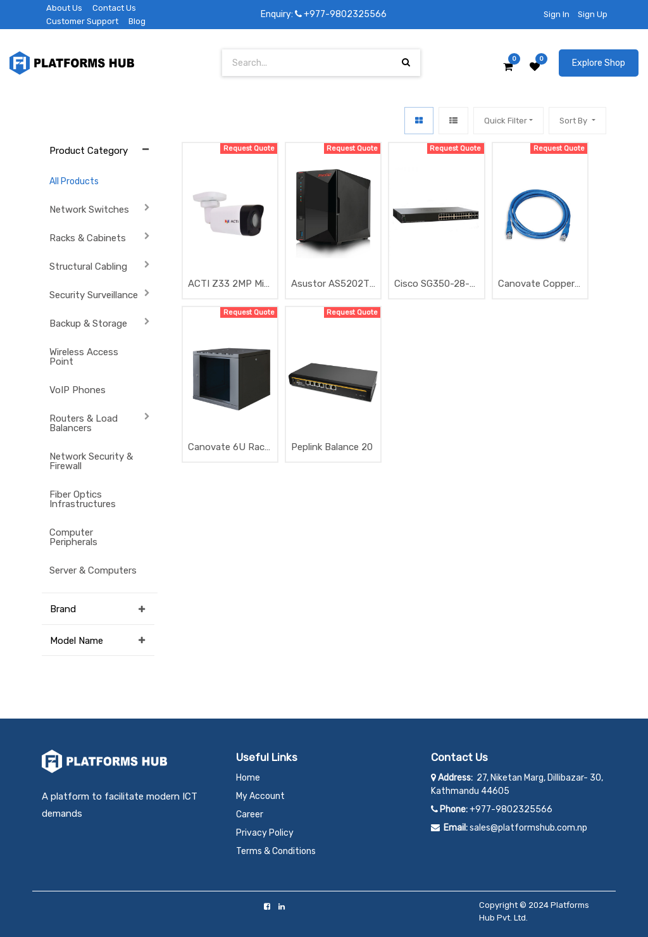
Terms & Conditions (276, 851)
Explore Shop (598, 63)
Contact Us (114, 8)
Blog (137, 21)
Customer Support (82, 21)
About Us (64, 8)
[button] (577, 120)
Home (248, 777)
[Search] (406, 62)
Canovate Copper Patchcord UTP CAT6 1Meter (536, 284)
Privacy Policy (265, 832)
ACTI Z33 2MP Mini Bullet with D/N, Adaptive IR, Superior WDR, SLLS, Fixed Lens (229, 284)
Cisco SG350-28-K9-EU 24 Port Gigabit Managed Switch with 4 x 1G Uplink (434, 284)
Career (249, 814)
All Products (74, 181)
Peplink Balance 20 (332, 447)
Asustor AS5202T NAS (330, 284)
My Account (260, 796)
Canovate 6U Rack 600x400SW (228, 448)
